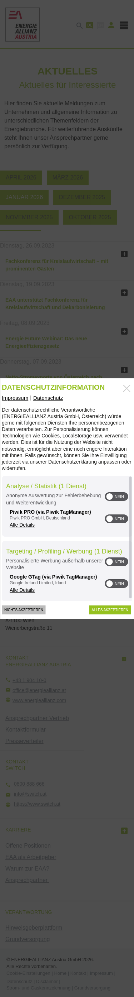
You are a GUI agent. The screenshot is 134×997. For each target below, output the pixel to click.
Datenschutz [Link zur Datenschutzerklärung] (48, 398)
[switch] (116, 496)
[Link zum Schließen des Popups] (126, 388)
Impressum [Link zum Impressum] (15, 398)
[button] (109, 496)
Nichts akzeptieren (23, 610)
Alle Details (22, 525)
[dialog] (67, 498)
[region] (67, 538)
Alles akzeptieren (109, 610)
